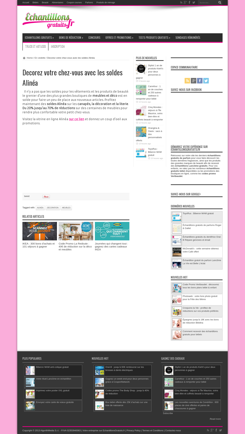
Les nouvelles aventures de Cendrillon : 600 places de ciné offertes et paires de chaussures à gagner (196, 405)
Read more (215, 419)
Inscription (58, 46)
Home (30, 58)
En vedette (40, 58)
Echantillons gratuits (39, 38)
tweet (27, 196)
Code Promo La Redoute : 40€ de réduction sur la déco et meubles (75, 246)
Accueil (25, 2)
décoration (52, 208)
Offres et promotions (119, 38)
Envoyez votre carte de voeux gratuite (55, 402)
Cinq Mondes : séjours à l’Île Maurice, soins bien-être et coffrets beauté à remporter (149, 113)
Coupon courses (74, 2)
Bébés (35, 2)
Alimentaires (57, 2)
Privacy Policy (133, 430)
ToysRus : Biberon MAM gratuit (155, 152)
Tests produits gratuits (154, 38)
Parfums (89, 2)
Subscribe (168, 413)
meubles (66, 208)
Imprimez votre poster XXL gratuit (52, 390)
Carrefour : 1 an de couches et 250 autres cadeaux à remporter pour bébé (149, 92)
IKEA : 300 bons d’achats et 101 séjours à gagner (38, 245)
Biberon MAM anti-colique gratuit (52, 367)
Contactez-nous (173, 430)
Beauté (45, 2)
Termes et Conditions (152, 430)
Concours (94, 38)
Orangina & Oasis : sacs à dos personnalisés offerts (149, 134)
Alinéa (40, 208)
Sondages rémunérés (187, 38)
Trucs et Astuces (35, 46)
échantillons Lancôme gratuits (191, 165)
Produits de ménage (105, 2)
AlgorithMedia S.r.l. (49, 430)
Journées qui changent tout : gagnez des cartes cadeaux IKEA (111, 246)
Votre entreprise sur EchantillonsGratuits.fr (104, 430)
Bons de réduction (71, 38)
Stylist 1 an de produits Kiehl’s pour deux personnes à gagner (149, 71)
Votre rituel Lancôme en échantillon (53, 378)
